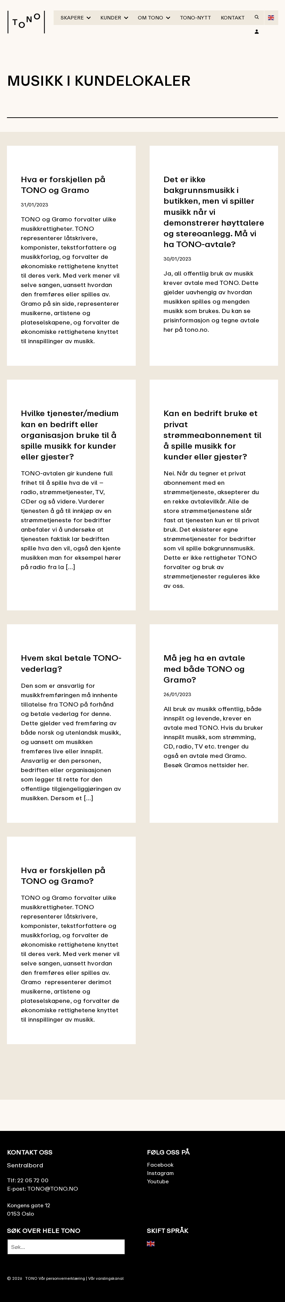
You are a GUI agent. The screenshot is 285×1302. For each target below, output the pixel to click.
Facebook (160, 1164)
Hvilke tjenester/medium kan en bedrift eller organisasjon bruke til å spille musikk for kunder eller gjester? (70, 434)
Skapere (72, 17)
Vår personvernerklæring (62, 1278)
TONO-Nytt (195, 17)
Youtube (158, 1181)
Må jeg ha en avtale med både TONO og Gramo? (204, 668)
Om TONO (150, 17)
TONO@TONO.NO (52, 1188)
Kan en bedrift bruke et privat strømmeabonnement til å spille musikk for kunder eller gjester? (212, 434)
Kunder (110, 17)
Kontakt (233, 17)
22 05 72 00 (33, 1180)
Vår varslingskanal (106, 1278)
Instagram (160, 1172)
